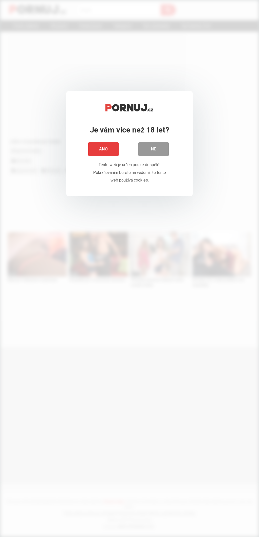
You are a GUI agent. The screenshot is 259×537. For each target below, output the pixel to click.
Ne (153, 149)
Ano (103, 149)
